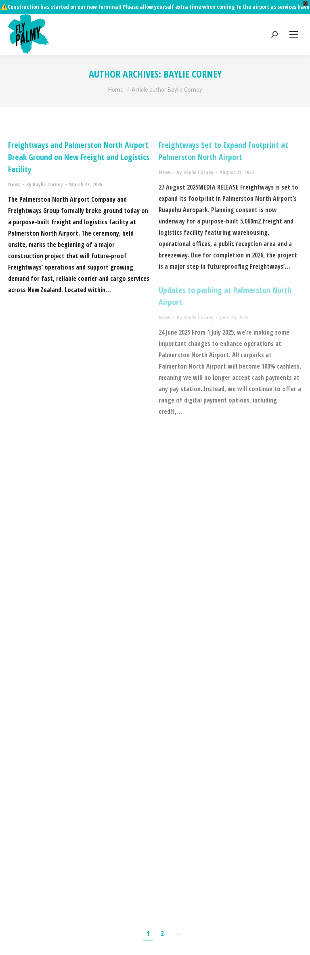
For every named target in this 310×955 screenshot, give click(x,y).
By (44, 170)
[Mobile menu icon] (294, 21)
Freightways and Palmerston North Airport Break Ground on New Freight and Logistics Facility (78, 143)
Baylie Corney (192, 60)
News (14, 170)
